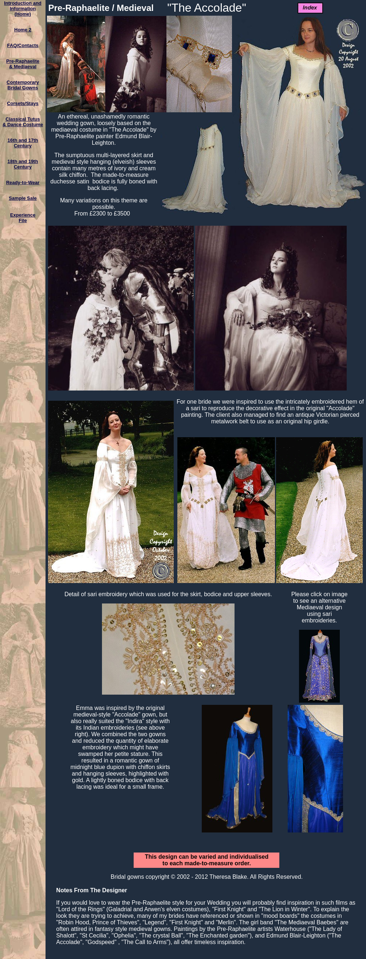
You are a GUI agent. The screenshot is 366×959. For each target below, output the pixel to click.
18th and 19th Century (23, 164)
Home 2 (22, 29)
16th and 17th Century (23, 142)
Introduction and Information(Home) (23, 8)
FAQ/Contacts (23, 45)
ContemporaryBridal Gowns (23, 84)
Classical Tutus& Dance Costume (23, 121)
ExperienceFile (22, 217)
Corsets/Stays (23, 103)
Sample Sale (23, 198)
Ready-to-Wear (23, 182)
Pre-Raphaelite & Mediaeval (22, 63)
